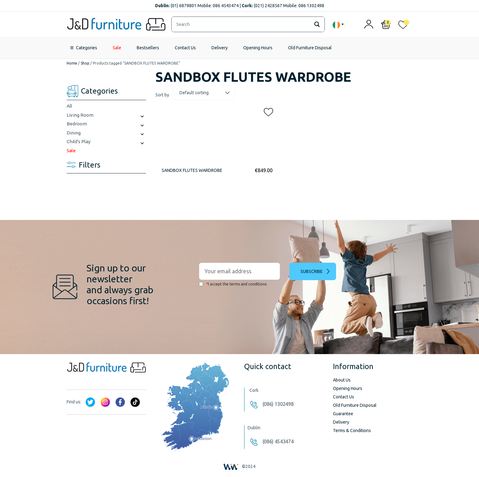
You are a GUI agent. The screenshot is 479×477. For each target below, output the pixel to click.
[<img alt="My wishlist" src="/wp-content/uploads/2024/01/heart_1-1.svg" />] (403, 26)
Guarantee (343, 413)
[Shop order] (204, 92)
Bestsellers (148, 47)
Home (72, 63)
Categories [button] (86, 47)
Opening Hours (258, 47)
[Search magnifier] (317, 24)
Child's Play (78, 141)
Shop (85, 63)
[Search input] (242, 24)
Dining (74, 132)
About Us (342, 379)
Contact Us (185, 47)
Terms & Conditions (352, 430)
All (69, 106)
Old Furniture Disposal (310, 47)
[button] (266, 111)
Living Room (80, 115)
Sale (117, 47)
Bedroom (77, 123)
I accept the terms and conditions (233, 284)
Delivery (219, 47)
